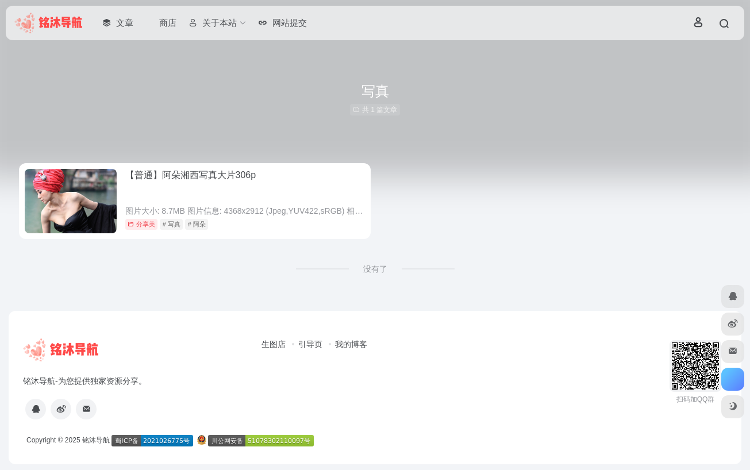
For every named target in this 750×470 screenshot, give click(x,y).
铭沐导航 (96, 440)
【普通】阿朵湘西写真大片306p (190, 175)
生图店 (273, 344)
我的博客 (351, 344)
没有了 (375, 268)
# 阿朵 (197, 224)
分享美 (141, 224)
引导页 (310, 344)
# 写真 (171, 224)
